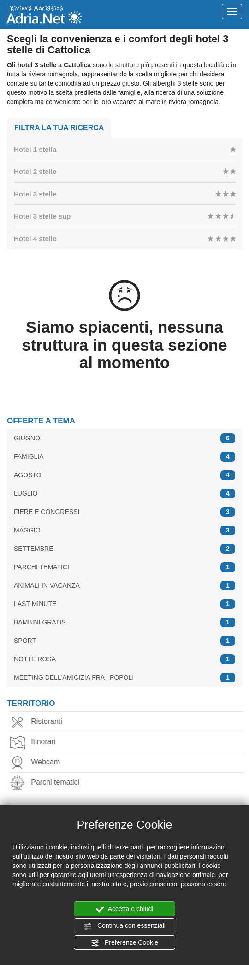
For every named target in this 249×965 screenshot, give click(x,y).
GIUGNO (124, 438)
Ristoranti (39, 722)
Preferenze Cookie (124, 943)
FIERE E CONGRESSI (124, 512)
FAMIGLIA (124, 457)
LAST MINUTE (124, 604)
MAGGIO (124, 530)
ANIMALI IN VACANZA (124, 585)
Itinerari (36, 742)
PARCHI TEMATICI (124, 567)
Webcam (38, 762)
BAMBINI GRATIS (124, 622)
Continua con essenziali (124, 926)
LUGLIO (124, 493)
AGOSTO (124, 475)
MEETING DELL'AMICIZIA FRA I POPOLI (124, 677)
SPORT (124, 641)
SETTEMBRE (124, 549)
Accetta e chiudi (125, 909)
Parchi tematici (48, 783)
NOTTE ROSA (124, 659)
